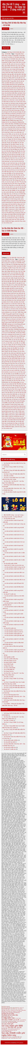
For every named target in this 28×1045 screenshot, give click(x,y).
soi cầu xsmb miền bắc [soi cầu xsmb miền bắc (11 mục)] (6, 1031)
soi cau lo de (13, 161)
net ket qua (19, 127)
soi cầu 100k (7, 134)
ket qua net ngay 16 (18, 112)
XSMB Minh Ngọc (9, 221)
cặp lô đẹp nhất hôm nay (10, 65)
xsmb (6, 219)
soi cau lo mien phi (14, 164)
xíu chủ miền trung (9, 212)
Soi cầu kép (17, 154)
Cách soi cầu (21, 62)
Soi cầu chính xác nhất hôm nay (15, 147)
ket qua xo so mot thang (14, 118)
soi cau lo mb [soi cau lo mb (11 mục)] (4, 1022)
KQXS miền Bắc (9, 123)
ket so (21, 120)
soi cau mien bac (19, 170)
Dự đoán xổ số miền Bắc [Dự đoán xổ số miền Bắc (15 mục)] (10, 1015)
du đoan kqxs (19, 89)
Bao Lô (3, 262)
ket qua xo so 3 (21, 113)
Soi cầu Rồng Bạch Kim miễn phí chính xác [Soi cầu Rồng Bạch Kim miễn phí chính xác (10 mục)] (9, 1030)
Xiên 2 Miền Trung (6, 207)
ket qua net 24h (8, 112)
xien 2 (13, 205)
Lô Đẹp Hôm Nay (8, 666)
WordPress (14, 1042)
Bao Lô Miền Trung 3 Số (11, 62)
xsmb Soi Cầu (18, 221)
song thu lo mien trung (11, 199)
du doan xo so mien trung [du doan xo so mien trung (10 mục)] (15, 1010)
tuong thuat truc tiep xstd (12, 202)
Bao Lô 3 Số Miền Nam (16, 57)
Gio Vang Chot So (9, 671)
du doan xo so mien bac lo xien (10, 100)
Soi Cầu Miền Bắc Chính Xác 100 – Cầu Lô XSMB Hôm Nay (13, 229)
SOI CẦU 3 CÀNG (8, 475)
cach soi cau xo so (15, 64)
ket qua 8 (6, 110)
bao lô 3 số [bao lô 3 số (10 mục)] (22, 1007)
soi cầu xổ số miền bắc (11, 188)
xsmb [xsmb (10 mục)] (9, 1038)
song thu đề (11, 197)
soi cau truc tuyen (9, 182)
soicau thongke (20, 195)
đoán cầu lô (17, 81)
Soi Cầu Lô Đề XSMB (9, 667)
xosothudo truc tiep (12, 217)
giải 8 (10, 108)
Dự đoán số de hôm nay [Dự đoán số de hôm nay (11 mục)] (14, 1012)
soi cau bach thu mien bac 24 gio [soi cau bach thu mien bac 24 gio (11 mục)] (9, 1021)
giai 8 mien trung (17, 108)
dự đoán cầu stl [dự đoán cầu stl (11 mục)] (5, 1012)
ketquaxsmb (20, 122)
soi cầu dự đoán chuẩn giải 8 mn (13, 633)
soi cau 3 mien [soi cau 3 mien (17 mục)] (7, 1020)
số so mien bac (6, 132)
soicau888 (4, 197)
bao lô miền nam (12, 60)
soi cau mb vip (11, 170)
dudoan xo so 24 (9, 106)
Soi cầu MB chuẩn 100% (10, 563)
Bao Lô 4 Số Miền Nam (12, 59)
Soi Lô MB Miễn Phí (9, 669)
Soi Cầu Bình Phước (14, 144)
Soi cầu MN (8, 175)
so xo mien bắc (18, 132)
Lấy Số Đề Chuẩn (8, 664)
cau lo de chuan (6, 67)
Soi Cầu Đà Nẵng (12, 149)
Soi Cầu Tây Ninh (16, 178)
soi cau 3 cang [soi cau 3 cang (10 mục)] (18, 1018)
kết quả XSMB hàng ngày (12, 120)
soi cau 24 (14, 134)
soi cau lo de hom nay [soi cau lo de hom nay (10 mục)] (21, 1021)
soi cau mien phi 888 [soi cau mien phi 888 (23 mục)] (12, 1026)
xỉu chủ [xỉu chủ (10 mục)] (19, 1038)
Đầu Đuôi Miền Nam (20, 79)
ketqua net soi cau (6, 122)
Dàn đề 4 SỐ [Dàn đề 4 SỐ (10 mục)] (9, 1011)
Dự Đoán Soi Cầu (11, 94)
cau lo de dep (14, 67)
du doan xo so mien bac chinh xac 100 (14, 98)
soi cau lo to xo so (13, 166)
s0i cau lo (6, 130)
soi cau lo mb (5, 164)
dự (21, 81)
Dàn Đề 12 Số (5, 74)
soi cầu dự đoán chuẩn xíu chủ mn (13, 631)
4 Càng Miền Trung (17, 55)
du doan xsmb (14, 103)
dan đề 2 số (13, 74)
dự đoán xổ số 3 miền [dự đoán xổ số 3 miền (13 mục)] (8, 1013)
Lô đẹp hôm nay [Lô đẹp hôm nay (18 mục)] (8, 1018)
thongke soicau (6, 200)
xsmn (10, 222)
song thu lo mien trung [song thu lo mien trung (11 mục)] (6, 1036)
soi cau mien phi (18, 171)
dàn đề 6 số (17, 76)
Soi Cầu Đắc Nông (9, 151)
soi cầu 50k (9, 137)
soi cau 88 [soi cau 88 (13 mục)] (16, 1019)
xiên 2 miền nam (19, 205)
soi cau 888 (22, 137)
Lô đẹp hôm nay (21, 125)
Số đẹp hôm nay (14, 130)
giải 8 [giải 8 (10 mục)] (12, 1016)
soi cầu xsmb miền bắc (8, 192)
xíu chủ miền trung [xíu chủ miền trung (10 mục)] (14, 1038)
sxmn (22, 199)
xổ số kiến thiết (12, 214)
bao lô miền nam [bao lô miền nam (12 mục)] (6, 1009)
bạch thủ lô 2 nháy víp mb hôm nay (14, 565)
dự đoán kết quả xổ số (11, 84)
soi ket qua (15, 194)
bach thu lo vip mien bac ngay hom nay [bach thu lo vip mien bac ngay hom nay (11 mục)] (10, 1007)
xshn (3, 219)
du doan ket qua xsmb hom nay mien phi (12, 88)
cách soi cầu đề (6, 64)
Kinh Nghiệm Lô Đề (9, 657)
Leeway (21, 1042)
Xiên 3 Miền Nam (20, 207)
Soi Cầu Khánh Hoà (15, 156)
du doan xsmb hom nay (13, 105)
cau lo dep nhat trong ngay (17, 69)
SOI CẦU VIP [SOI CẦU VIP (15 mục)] (12, 1027)
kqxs (3, 123)
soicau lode (13, 195)
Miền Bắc (12, 127)
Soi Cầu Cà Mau (12, 146)
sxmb (18, 199)
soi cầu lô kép (21, 163)
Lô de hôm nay (12, 125)
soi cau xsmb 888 (20, 190)
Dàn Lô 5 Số (5, 79)
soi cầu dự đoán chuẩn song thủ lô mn (14, 649)
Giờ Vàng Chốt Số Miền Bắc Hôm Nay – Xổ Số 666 (14, 24)
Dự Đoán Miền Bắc (12, 93)
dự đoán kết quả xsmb (18, 86)
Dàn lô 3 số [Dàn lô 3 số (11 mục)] (4, 1011)
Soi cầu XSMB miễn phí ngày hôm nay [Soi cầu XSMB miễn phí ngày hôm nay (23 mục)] (13, 1034)
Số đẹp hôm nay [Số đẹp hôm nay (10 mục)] (4, 1038)
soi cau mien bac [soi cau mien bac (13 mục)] (12, 1022)
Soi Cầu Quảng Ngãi (14, 176)
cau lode (15, 71)
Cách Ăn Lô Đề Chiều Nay (11, 658)
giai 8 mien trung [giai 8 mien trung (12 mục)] (6, 1016)
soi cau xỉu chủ (17, 187)
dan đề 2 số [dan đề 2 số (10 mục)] (8, 1010)
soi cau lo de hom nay (11, 163)
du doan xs (7, 103)
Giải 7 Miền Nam (19, 106)
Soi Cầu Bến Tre (15, 142)
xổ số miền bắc (11, 216)
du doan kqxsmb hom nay (16, 91)
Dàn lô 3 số (15, 77)
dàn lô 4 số (21, 77)
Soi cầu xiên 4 (9, 187)
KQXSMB (16, 123)
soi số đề (6, 195)
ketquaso (14, 122)
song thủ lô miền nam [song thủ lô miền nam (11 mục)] (17, 1036)
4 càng (9, 55)
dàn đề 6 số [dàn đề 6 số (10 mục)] (15, 1011)
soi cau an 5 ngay (6, 139)
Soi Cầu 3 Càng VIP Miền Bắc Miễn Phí (14, 474)
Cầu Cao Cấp (21, 65)
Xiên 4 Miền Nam (20, 209)
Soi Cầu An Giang (16, 139)
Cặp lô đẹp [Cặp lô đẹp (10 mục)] (3, 1010)
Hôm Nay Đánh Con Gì (10, 660)
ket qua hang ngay (15, 110)
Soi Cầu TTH (18, 182)
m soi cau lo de (6, 127)
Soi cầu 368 (19, 135)
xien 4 (13, 209)
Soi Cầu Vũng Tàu (9, 185)
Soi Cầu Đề (17, 151)
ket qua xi (13, 113)
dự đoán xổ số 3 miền (7, 96)
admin (11, 28)
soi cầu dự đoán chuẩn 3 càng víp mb (14, 567)
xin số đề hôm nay (17, 211)
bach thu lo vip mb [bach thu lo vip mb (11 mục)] (6, 1006)
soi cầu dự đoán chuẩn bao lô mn (13, 630)
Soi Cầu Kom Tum (12, 158)
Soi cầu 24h (21, 134)
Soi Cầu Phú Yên (16, 175)
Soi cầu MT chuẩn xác (10, 594)
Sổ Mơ (5, 655)
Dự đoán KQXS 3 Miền (10, 662)
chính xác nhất (9, 72)
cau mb (20, 71)
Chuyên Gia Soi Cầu (19, 72)
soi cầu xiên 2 (17, 185)
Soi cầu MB (7, 168)
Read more (6, 48)
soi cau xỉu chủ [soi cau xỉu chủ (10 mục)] (4, 1027)
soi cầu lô (20, 158)
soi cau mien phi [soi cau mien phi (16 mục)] (7, 1024)
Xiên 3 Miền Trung (6, 209)
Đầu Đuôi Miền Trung (7, 81)
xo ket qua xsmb (19, 212)
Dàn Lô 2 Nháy (7, 77)
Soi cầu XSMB (11, 190)
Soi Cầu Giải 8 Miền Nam (13, 153)
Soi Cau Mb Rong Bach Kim (11, 694)
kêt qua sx (8, 113)
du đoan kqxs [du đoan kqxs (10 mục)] (23, 1010)
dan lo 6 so (12, 79)
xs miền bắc (21, 217)
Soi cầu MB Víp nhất (9, 518)
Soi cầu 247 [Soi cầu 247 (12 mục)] (4, 1028)
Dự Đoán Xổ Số (21, 94)
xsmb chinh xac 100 (13, 219)
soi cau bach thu (11, 141)
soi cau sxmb (8, 178)
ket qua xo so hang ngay (8, 115)
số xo (11, 132)
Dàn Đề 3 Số (20, 74)
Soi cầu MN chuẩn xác (10, 628)
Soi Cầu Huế (10, 154)
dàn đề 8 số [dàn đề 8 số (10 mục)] (19, 1011)
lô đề (6, 125)
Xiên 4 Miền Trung (6, 211)
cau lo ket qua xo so (7, 71)
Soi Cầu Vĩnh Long (15, 183)
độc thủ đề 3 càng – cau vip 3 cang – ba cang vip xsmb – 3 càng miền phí (13, 6)
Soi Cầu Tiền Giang (13, 180)
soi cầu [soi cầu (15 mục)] (19, 1027)
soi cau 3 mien (12, 135)
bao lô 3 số (6, 57)
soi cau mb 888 (14, 168)
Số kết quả (22, 130)
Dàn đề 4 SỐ (10, 76)
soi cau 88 (15, 137)
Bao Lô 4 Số (5, 264)
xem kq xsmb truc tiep (14, 204)
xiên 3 (13, 207)
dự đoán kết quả (9, 83)
